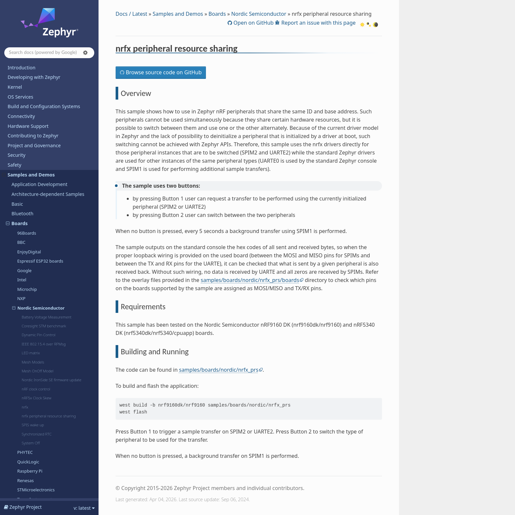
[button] (85, 53)
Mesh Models (33, 98)
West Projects (22, 483)
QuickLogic (28, 198)
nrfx (25, 143)
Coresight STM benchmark (44, 62)
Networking (24, 294)
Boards (217, 13)
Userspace (22, 381)
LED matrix (31, 89)
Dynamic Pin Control (39, 71)
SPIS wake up (33, 161)
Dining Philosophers (32, 401)
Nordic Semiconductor (258, 13)
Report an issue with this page (318, 22)
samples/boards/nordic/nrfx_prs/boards (250, 280)
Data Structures (28, 255)
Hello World (23, 411)
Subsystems (24, 352)
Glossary (17, 493)
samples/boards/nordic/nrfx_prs (218, 369)
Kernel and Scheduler (35, 284)
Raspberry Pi (29, 208)
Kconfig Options (25, 464)
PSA (15, 313)
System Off (31, 179)
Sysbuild (20, 362)
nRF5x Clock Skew (36, 134)
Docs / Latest (131, 13)
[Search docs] (49, 52)
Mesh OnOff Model (38, 107)
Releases (17, 430)
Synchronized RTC (37, 170)
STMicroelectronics (36, 226)
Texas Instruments (35, 236)
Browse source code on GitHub (163, 72)
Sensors (20, 333)
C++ (15, 245)
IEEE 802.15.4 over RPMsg (44, 80)
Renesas (25, 217)
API (11, 454)
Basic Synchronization (33, 391)
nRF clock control (36, 125)
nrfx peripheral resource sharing (49, 152)
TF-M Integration (30, 372)
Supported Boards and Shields (41, 420)
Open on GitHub (253, 22)
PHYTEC (25, 189)
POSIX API (22, 303)
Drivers (19, 265)
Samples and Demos (178, 13)
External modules (30, 274)
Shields (19, 342)
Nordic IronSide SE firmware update (51, 116)
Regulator (22, 323)
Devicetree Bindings (30, 474)
